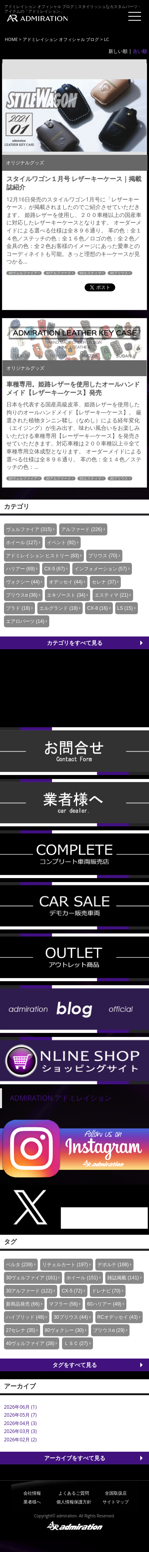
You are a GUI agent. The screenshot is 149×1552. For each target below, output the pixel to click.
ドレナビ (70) (106, 1291)
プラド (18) (18, 608)
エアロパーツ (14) (25, 621)
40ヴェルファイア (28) (30, 1343)
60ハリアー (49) (104, 1304)
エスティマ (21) (111, 595)
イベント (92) (61, 542)
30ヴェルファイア (22, 273)
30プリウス (119, 273)
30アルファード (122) (29, 1291)
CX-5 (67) (54, 569)
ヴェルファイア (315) (29, 529)
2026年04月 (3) (20, 1423)
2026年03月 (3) (20, 1431)
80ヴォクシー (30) (64, 1330)
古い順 (140, 51)
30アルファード (58, 273)
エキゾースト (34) (66, 595)
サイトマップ (116, 1502)
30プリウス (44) (71, 1317)
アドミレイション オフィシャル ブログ (61, 39)
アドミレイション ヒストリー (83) (42, 555)
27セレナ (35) (20, 1330)
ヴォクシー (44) (23, 582)
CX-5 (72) (72, 1291)
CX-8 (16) (97, 608)
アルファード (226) (81, 529)
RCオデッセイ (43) (117, 1317)
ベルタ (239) (19, 1264)
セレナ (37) (104, 582)
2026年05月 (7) (20, 1414)
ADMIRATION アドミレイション (61, 1098)
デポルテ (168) (113, 1264)
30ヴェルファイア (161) (31, 1278)
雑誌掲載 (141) (123, 1278)
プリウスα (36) (22, 595)
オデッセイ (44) (66, 582)
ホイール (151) (82, 1278)
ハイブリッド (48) (25, 1317)
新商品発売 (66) (23, 1304)
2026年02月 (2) (20, 1439)
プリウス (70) (102, 555)
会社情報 (32, 1493)
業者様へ (32, 1502)
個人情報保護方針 (73, 1502)
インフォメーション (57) (100, 569)
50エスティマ (90, 273)
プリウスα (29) (109, 1330)
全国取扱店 (116, 1493)
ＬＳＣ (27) (76, 1343)
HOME (11, 39)
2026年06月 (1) (20, 1407)
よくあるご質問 (73, 1493)
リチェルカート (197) (65, 1264)
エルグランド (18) (58, 608)
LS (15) (125, 608)
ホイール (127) (21, 542)
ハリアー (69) (20, 569)
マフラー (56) (63, 1304)
